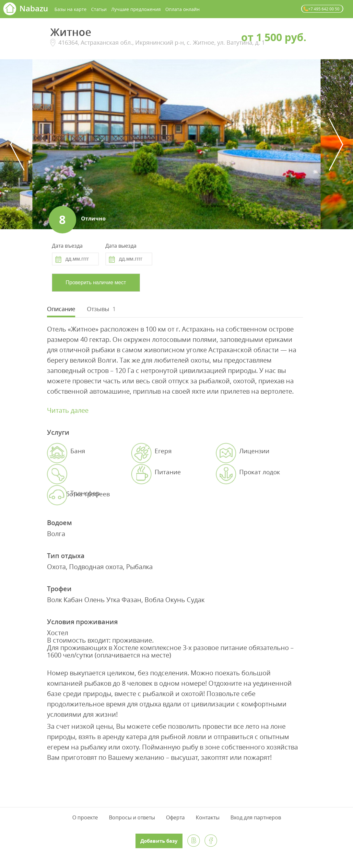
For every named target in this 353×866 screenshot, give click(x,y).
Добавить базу (159, 841)
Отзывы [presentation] (98, 309)
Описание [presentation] (61, 309)
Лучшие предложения (136, 9)
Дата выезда (120, 245)
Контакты (207, 817)
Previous (17, 144)
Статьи (99, 9)
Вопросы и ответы (132, 817)
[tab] (61, 309)
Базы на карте (70, 9)
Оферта (175, 817)
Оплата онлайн (182, 9)
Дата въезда (67, 245)
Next (335, 144)
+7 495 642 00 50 (323, 8)
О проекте (85, 817)
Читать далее (67, 410)
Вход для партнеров (255, 817)
